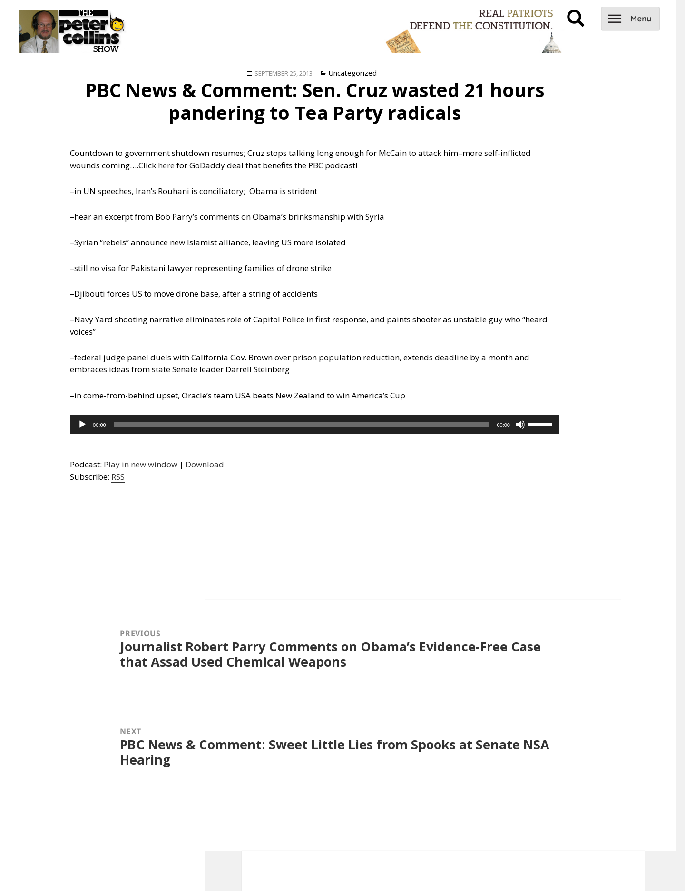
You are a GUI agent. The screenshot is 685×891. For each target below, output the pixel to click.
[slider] (301, 424)
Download (205, 464)
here (166, 165)
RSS (118, 476)
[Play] (82, 424)
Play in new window (140, 464)
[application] (314, 424)
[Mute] (520, 424)
